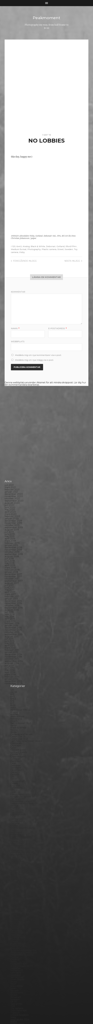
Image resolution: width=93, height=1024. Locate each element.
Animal (14, 670)
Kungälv (15, 839)
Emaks (14, 739)
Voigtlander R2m (19, 975)
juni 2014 (10, 624)
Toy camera (16, 964)
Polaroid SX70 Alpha (21, 911)
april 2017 (10, 548)
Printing (14, 915)
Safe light (15, 929)
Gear (13, 773)
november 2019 (13, 479)
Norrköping (16, 880)
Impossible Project (20, 810)
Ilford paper (17, 806)
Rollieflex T (16, 926)
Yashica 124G (17, 980)
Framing (15, 764)
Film (12, 748)
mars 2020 (11, 470)
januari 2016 (11, 581)
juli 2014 (9, 621)
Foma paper (17, 750)
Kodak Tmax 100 (19, 826)
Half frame (16, 788)
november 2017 (13, 532)
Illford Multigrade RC (22, 808)
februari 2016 (12, 579)
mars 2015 (10, 604)
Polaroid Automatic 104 (23, 906)
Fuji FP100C (16, 768)
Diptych (14, 730)
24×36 (13, 648)
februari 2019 (12, 499)
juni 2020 (10, 463)
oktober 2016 (12, 561)
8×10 (13, 661)
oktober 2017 (12, 535)
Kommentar (18, 292)
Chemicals (16, 699)
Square (14, 946)
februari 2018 (12, 526)
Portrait (14, 913)
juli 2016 (9, 568)
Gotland (60, 246)
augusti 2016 (12, 566)
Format (14, 761)
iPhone (14, 819)
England (15, 741)
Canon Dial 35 (18, 692)
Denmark (15, 724)
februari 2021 (12, 445)
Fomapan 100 (17, 755)
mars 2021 (10, 443)
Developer (16, 726)
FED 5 (13, 746)
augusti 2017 (12, 539)
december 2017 (13, 530)
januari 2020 (12, 474)
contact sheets (18, 708)
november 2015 (13, 586)
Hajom (14, 786)
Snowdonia (16, 942)
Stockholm (16, 949)
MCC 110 (14, 862)
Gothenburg (17, 777)
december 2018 (13, 503)
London (14, 851)
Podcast (14, 904)
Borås (13, 688)
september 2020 (14, 457)
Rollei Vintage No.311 (21, 922)
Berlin (13, 681)
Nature (14, 868)
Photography (34, 249)
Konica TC (15, 835)
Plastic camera (49, 249)
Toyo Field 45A (18, 966)
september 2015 (14, 590)
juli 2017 (9, 541)
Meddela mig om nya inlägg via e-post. (34, 360)
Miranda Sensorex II (21, 866)
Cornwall (15, 715)
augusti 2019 (12, 486)
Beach (13, 677)
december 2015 (13, 584)
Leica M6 (15, 848)
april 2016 (10, 575)
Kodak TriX (16, 831)
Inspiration (16, 813)
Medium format (18, 249)
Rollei (13, 917)
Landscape (16, 842)
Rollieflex (15, 924)
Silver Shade (17, 935)
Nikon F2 (15, 873)
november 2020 (14, 452)
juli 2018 (9, 514)
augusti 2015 (12, 592)
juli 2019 (9, 488)
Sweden (69, 249)
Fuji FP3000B (18, 770)
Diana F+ (15, 728)
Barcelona (16, 675)
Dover (13, 735)
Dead (13, 719)
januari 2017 (11, 555)
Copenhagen (17, 712)
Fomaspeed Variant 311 (23, 757)
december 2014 (13, 610)
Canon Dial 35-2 (19, 695)
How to (14, 795)
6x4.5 (19, 246)
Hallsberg (15, 790)
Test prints (16, 960)
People (14, 891)
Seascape (15, 931)
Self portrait (17, 933)
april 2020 (10, 468)
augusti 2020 (12, 459)
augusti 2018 (12, 512)
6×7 (12, 659)
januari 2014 (11, 635)
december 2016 (13, 557)
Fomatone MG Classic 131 (24, 759)
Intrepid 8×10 (17, 817)
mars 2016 (10, 577)
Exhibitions (16, 744)
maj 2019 (9, 492)
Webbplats (17, 341)
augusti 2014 (12, 619)
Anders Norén (51, 1015)
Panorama (16, 886)
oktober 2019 (12, 481)
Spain (13, 944)
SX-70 (13, 957)
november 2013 (13, 639)
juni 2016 (9, 570)
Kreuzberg (16, 837)
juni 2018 (10, 517)
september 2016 (14, 563)
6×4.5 (13, 655)
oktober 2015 (12, 588)
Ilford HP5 (16, 802)
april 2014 (10, 628)
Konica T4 (15, 833)
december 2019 (13, 477)
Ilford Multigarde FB (21, 804)
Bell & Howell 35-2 (20, 679)
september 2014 (14, 617)
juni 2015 (9, 597)
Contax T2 (16, 710)
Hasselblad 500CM (20, 793)
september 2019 (14, 483)
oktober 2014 (12, 615)
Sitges (13, 937)
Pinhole (14, 895)
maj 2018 (10, 519)
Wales (13, 978)
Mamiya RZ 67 (18, 855)
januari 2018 (11, 528)
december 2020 (14, 450)
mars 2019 (10, 497)
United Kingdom (19, 971)
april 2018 (10, 521)
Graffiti (14, 781)
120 (14, 246)
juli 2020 (9, 461)
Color (13, 704)
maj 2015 (9, 599)
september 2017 (14, 537)
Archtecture (17, 672)
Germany (15, 775)
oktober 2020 (12, 454)
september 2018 (14, 510)
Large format (17, 846)
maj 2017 (9, 546)
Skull (13, 940)
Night (13, 871)
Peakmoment (46, 17)
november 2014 (13, 612)
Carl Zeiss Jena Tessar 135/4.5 (26, 697)
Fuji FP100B (17, 766)
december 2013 (13, 637)
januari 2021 (11, 448)
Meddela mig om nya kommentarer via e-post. (38, 355)
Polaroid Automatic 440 (23, 908)
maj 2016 (9, 572)
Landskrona (16, 844)
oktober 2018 (12, 508)
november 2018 (13, 506)
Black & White (38, 246)
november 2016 (13, 559)
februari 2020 (12, 472)
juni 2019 (10, 490)
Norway (14, 882)
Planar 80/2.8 (17, 900)
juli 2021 (9, 441)
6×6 (12, 657)
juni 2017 (10, 543)
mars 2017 (10, 550)
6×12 (12, 652)
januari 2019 (11, 501)
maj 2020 (10, 465)
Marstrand (16, 859)
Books (13, 686)
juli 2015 (9, 595)
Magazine (15, 853)
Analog (26, 246)
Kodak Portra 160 (19, 824)
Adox (13, 663)
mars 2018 (10, 523)
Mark (13, 857)
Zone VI (14, 984)
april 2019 (10, 494)
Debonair (51, 246)
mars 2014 (10, 630)
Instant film (16, 815)
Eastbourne (17, 737)
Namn (15, 328)
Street (60, 249)
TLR (12, 962)
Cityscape (15, 701)
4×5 (12, 650)
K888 (13, 822)
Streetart (15, 953)
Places (14, 897)
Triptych (15, 969)
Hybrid (14, 797)
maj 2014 (9, 626)
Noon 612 (15, 877)
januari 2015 (11, 608)
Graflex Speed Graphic (22, 784)
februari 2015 (12, 606)
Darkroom (16, 717)
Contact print (17, 706)
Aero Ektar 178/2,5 (20, 666)
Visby (22, 252)
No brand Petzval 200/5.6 (24, 875)
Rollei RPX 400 (18, 920)
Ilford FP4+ (71, 246)
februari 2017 (12, 552)
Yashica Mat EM (18, 982)
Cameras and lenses (21, 690)
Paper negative (19, 888)
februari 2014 (12, 633)
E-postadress (57, 328)
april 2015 (10, 601)
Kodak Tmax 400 (19, 828)
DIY (12, 732)
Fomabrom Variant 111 (22, 753)
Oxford (14, 884)
